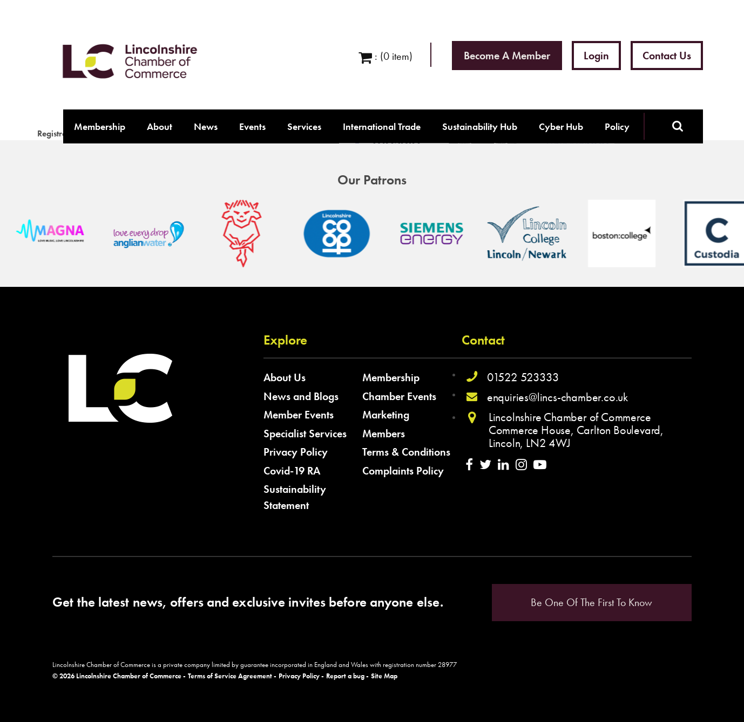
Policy (617, 126)
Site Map (384, 676)
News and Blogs (301, 396)
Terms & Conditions (406, 452)
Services (304, 126)
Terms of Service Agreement (230, 676)
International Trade (382, 126)
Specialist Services (305, 434)
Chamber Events (399, 396)
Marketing (385, 415)
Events (252, 126)
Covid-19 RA (291, 471)
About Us (284, 377)
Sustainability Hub (479, 126)
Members (383, 434)
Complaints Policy (403, 471)
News (206, 126)
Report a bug (345, 676)
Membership (99, 126)
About (159, 126)
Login (596, 56)
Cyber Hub (561, 126)
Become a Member (507, 56)
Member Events (298, 415)
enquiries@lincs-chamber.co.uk (557, 397)
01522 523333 (523, 377)
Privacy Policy (295, 452)
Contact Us (666, 56)
